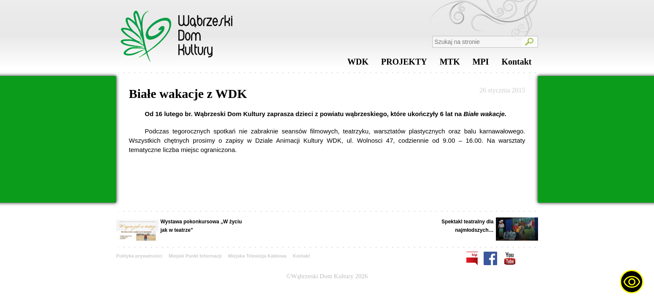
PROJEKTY (404, 64)
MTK (450, 64)
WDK (358, 64)
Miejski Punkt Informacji (195, 255)
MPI (480, 64)
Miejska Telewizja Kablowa (257, 255)
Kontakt (516, 64)
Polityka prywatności (139, 255)
